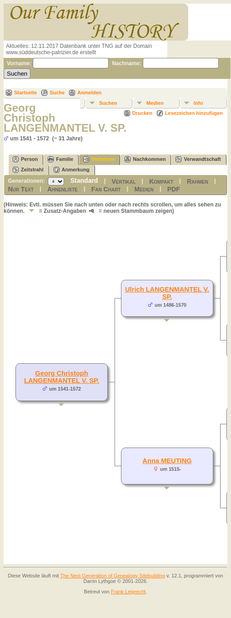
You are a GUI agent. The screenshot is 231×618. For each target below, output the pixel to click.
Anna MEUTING (166, 460)
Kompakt (161, 181)
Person (25, 159)
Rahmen (197, 181)
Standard (84, 180)
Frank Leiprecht (128, 591)
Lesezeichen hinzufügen (194, 113)
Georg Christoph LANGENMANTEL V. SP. (61, 377)
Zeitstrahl (28, 169)
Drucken (142, 113)
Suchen (108, 103)
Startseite (25, 92)
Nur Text (20, 189)
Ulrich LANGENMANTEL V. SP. (167, 293)
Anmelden (89, 92)
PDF (173, 189)
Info (198, 103)
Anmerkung (72, 169)
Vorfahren (99, 159)
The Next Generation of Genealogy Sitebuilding (113, 575)
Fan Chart (106, 189)
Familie (60, 159)
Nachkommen (145, 159)
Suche (57, 92)
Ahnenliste (62, 189)
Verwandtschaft (198, 159)
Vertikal (123, 181)
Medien (155, 103)
